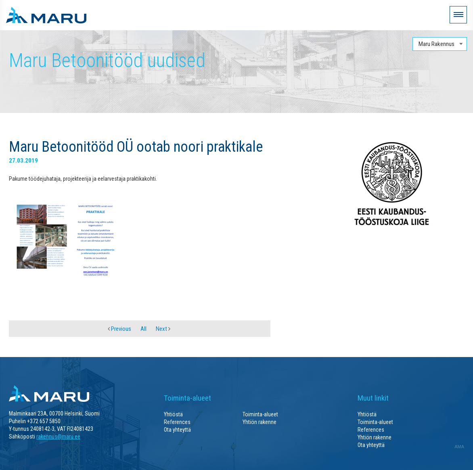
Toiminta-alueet (260, 414)
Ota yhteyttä (177, 429)
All (143, 328)
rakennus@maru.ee (58, 436)
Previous (119, 328)
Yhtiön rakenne (259, 422)
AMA (459, 446)
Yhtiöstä (173, 414)
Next (163, 328)
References (177, 422)
